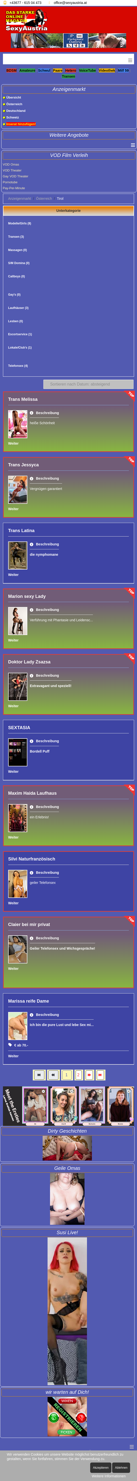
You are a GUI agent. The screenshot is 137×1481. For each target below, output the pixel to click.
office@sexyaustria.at (70, 3)
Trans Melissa (22, 399)
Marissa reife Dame (28, 1001)
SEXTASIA (19, 727)
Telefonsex (18, 366)
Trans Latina (21, 530)
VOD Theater (12, 170)
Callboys (16, 276)
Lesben (15, 321)
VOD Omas (11, 164)
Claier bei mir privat (29, 924)
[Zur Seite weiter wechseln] (89, 1075)
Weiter (13, 443)
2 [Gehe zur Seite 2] (78, 1075)
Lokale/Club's (20, 347)
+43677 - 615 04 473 (25, 3)
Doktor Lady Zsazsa (29, 661)
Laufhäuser (18, 308)
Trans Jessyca (23, 464)
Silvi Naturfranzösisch (31, 859)
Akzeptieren (100, 1467)
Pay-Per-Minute (14, 188)
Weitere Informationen (108, 1476)
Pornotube (10, 182)
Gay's (14, 294)
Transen (16, 236)
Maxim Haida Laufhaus (32, 793)
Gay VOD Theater (15, 176)
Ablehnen (121, 1467)
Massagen (17, 250)
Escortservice (20, 334)
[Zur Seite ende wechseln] (100, 1075)
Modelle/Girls (19, 223)
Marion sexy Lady (27, 596)
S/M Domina (19, 263)
